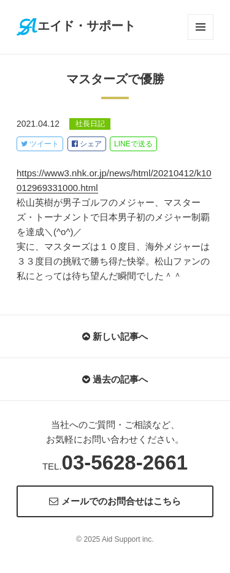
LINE (133, 144)
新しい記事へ (115, 336)
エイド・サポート (76, 25)
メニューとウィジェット (200, 27)
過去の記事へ (115, 379)
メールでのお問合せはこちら (114, 501)
